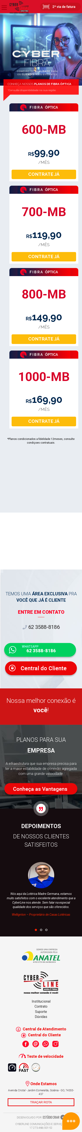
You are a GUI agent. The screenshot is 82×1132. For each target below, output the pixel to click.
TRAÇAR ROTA (41, 1102)
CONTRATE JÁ (43, 174)
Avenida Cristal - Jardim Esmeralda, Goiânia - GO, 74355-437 (41, 1092)
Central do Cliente (41, 1035)
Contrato (41, 1006)
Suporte (41, 1012)
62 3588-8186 (41, 627)
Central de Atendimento (41, 1029)
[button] (35, 930)
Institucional (41, 1001)
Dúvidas (41, 1017)
